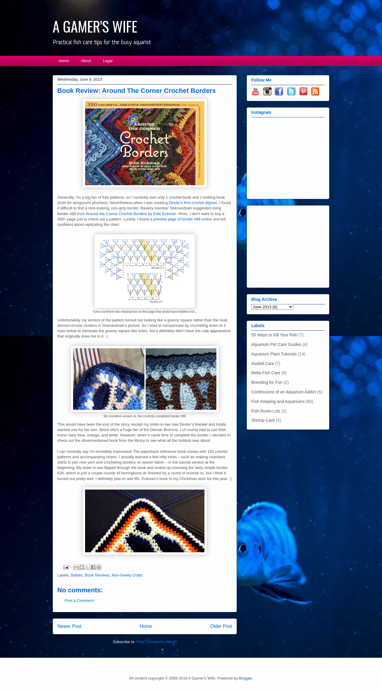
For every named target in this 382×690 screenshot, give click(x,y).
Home (64, 61)
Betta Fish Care (265, 372)
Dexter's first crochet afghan (193, 202)
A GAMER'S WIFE (95, 26)
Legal (108, 61)
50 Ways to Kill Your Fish (274, 334)
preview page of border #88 (177, 219)
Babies (77, 575)
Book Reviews (97, 575)
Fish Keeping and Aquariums (278, 401)
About (86, 61)
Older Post (221, 626)
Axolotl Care (262, 363)
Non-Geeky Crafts (127, 575)
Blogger (245, 678)
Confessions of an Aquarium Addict (283, 392)
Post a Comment (79, 600)
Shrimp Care (263, 420)
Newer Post (69, 626)
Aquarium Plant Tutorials (274, 354)
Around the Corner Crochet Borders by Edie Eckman (131, 213)
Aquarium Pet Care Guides (276, 344)
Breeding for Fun (266, 382)
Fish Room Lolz (265, 411)
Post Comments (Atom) (156, 642)
